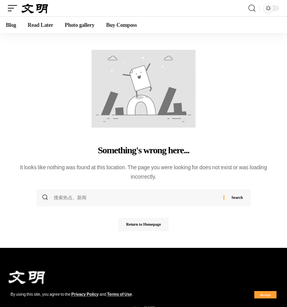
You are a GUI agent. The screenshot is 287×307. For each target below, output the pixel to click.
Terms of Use (119, 294)
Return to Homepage (143, 224)
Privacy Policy (85, 294)
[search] (252, 8)
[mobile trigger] (14, 8)
